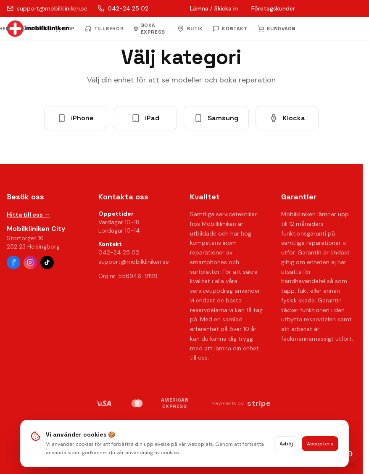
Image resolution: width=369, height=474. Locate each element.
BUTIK (190, 28)
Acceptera (320, 445)
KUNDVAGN (276, 28)
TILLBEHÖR (104, 28)
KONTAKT (230, 28)
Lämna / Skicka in (214, 8)
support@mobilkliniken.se (133, 261)
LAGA (32, 28)
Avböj (286, 445)
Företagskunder (273, 8)
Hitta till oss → (28, 214)
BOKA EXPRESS (149, 28)
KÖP (64, 28)
